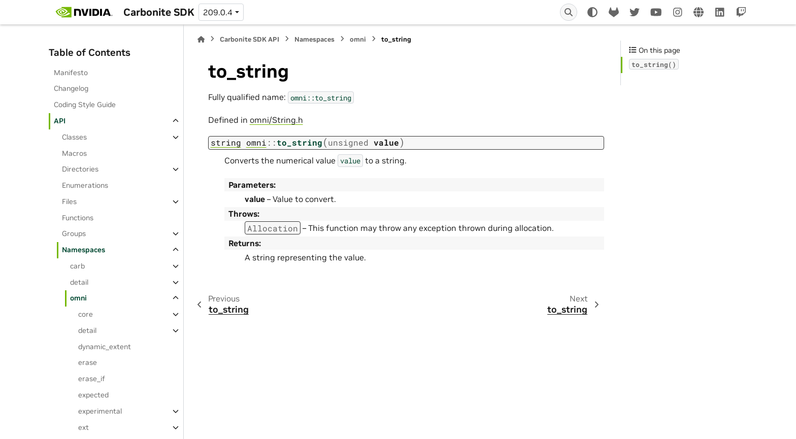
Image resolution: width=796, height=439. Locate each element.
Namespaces (83, 249)
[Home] (201, 39)
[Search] (568, 12)
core (85, 314)
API (59, 120)
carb (77, 266)
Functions (77, 217)
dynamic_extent (104, 346)
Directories (80, 169)
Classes (74, 137)
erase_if (91, 378)
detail (79, 282)
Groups (74, 233)
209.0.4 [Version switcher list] (218, 12)
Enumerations (85, 185)
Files (69, 201)
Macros (74, 153)
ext (83, 427)
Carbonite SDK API (249, 39)
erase (87, 362)
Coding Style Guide (85, 104)
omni (78, 297)
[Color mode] (592, 12)
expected (93, 394)
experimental (100, 411)
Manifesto (71, 72)
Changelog (71, 88)
